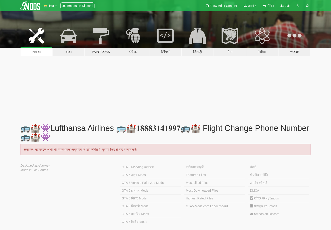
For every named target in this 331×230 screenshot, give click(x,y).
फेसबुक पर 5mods (263, 206)
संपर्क (253, 167)
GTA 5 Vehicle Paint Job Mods (143, 182)
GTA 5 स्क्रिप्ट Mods (134, 198)
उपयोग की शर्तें (258, 182)
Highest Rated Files (199, 198)
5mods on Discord (264, 214)
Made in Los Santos (34, 170)
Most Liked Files (197, 182)
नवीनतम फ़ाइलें (194, 167)
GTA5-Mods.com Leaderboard (207, 206)
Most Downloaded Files (202, 190)
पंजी (285, 6)
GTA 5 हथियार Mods (135, 190)
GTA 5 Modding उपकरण (138, 167)
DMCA (254, 190)
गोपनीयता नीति (259, 175)
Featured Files (196, 175)
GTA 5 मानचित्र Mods (135, 214)
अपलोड (250, 6)
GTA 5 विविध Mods (134, 222)
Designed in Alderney (35, 165)
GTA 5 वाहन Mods (134, 175)
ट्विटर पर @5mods (264, 198)
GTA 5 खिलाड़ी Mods (135, 206)
